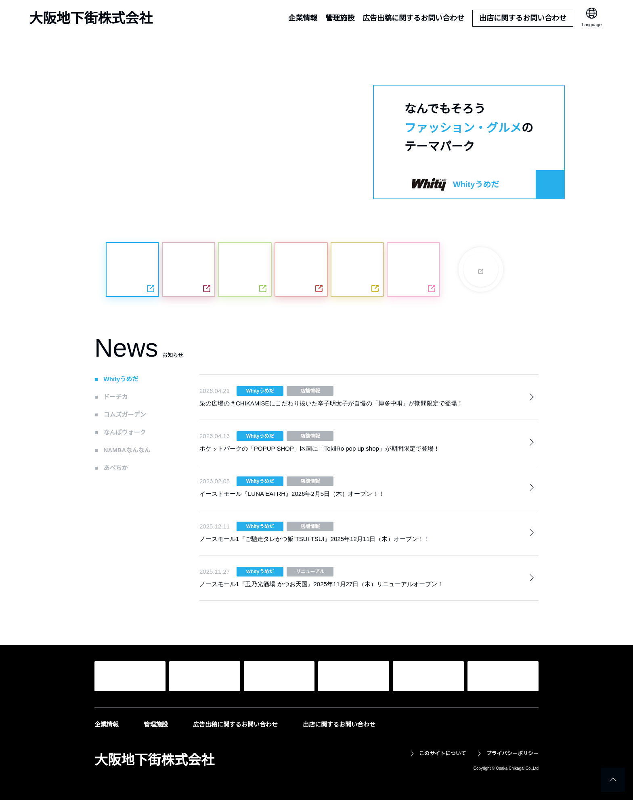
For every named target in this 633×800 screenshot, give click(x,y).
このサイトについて (442, 753)
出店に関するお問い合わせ (522, 18)
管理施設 (339, 18)
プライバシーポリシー (512, 753)
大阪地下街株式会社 (91, 18)
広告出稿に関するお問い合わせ (413, 18)
